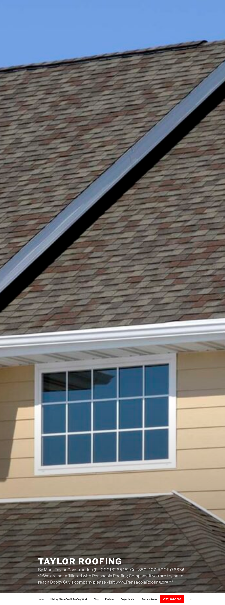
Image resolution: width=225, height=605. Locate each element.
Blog (96, 599)
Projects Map (128, 599)
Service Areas (149, 599)
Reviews (109, 599)
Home (41, 599)
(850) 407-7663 (172, 599)
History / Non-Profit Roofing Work (68, 599)
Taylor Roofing (80, 561)
